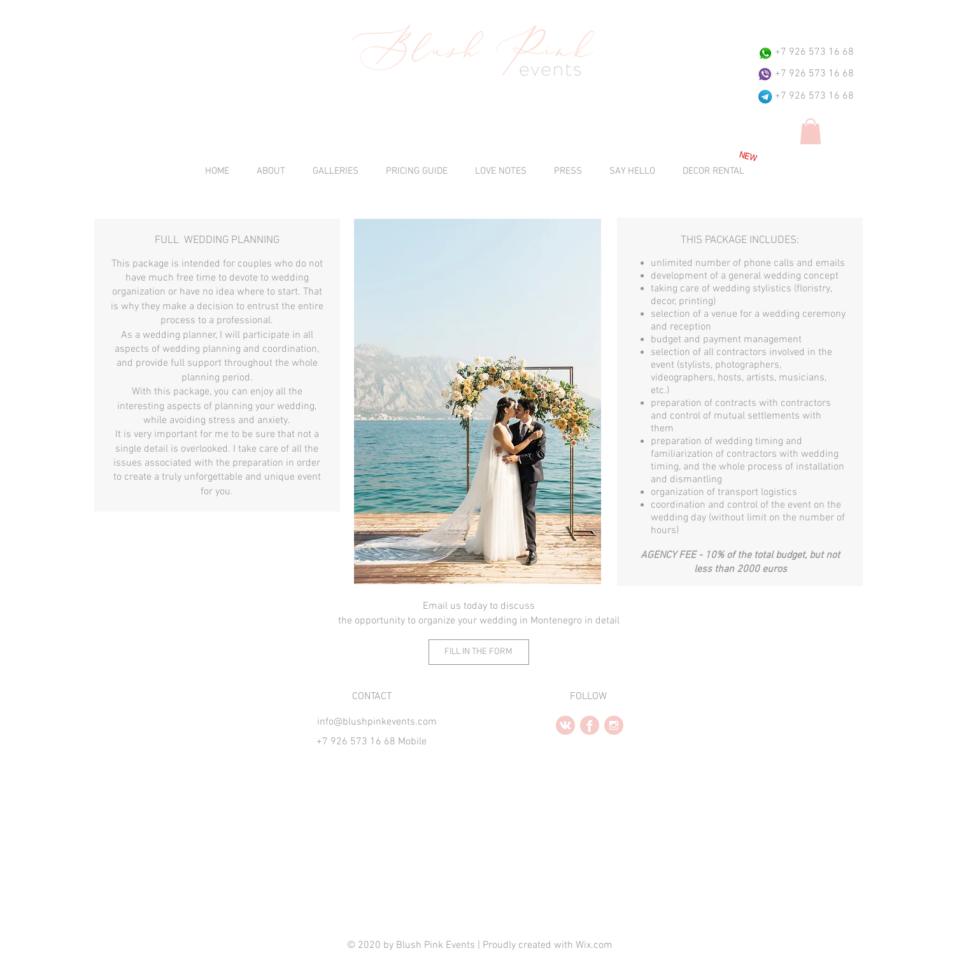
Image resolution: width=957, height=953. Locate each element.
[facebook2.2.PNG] (589, 725)
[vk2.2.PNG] (565, 725)
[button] (810, 131)
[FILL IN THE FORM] (479, 652)
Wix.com (594, 945)
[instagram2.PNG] (613, 725)
